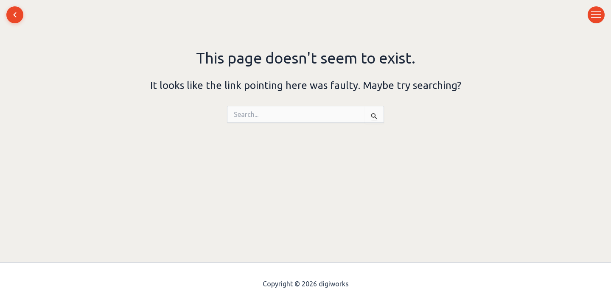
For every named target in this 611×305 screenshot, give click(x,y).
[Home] (14, 14)
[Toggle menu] (596, 14)
